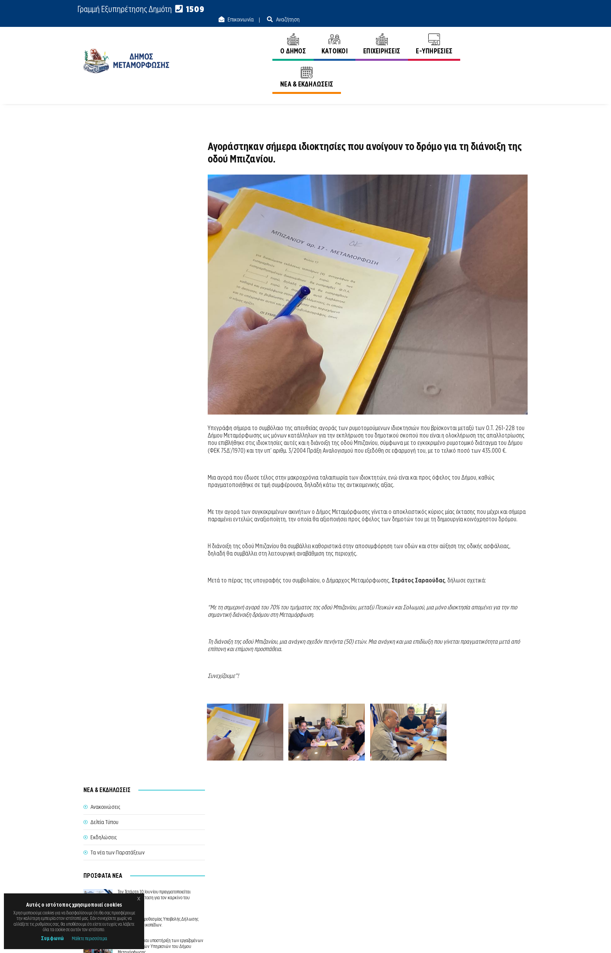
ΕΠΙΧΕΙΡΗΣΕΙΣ (380, 34)
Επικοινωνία (468, 9)
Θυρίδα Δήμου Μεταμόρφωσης (298, 885)
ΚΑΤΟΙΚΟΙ (333, 34)
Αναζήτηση (515, 9)
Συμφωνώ (52, 938)
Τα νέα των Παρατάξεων (117, 197)
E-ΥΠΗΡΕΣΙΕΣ (433, 34)
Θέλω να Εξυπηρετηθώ (306, 870)
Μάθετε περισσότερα (89, 938)
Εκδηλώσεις (103, 182)
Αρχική (477, 65)
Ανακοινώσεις (513, 65)
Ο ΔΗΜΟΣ (291, 34)
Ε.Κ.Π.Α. (445, 938)
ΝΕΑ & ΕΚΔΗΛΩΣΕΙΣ (493, 34)
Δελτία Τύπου (104, 167)
